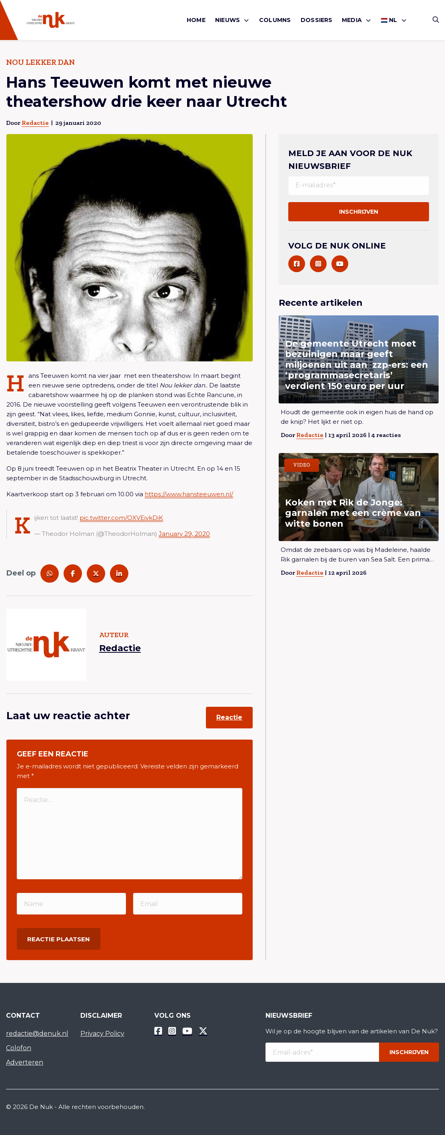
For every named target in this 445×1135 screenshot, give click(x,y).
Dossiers (317, 20)
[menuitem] (196, 20)
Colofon (18, 1048)
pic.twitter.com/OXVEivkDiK (121, 517)
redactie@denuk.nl (37, 1033)
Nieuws (227, 20)
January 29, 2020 (184, 533)
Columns (275, 20)
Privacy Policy (102, 1033)
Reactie (229, 717)
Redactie (35, 122)
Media (352, 20)
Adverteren (24, 1062)
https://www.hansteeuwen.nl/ (189, 494)
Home (196, 20)
